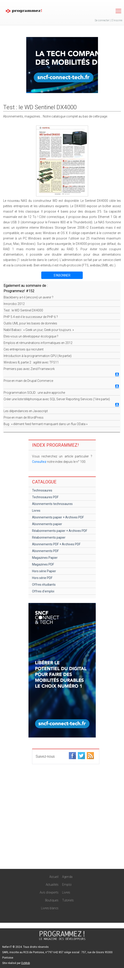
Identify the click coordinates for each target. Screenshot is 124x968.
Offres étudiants (44, 584)
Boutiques (52, 900)
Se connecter (102, 20)
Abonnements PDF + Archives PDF (56, 544)
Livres (36, 510)
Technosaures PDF (45, 497)
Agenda (67, 877)
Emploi (67, 884)
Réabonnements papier (48, 537)
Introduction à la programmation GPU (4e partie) (38, 356)
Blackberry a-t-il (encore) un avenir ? (28, 297)
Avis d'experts (49, 892)
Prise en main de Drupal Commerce (28, 381)
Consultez (39, 461)
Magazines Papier (45, 557)
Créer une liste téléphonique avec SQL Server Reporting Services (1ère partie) (57, 399)
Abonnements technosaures (52, 504)
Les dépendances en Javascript (26, 411)
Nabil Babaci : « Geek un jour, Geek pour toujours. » (39, 330)
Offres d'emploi (43, 591)
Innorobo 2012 (14, 304)
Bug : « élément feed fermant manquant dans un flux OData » (45, 424)
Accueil (54, 877)
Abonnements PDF (45, 551)
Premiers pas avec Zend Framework (29, 369)
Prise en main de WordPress (24, 417)
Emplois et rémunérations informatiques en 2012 (38, 343)
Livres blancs (50, 908)
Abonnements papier (47, 524)
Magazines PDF (43, 564)
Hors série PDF (42, 578)
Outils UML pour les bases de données (30, 323)
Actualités (52, 884)
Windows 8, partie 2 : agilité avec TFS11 (31, 362)
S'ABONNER (62, 275)
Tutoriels (68, 900)
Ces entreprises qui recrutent (24, 349)
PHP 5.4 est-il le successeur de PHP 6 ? (31, 317)
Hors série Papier (44, 571)
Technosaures (42, 490)
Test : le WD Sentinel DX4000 (23, 310)
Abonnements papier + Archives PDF (58, 517)
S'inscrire (116, 20)
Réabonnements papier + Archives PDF (59, 531)
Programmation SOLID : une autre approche (34, 392)
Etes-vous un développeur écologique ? (31, 336)
